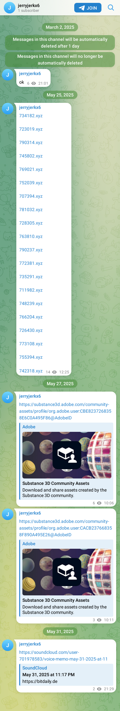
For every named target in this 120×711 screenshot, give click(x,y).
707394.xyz (31, 196)
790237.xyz (31, 249)
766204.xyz (31, 316)
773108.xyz (31, 343)
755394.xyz (31, 357)
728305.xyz (31, 223)
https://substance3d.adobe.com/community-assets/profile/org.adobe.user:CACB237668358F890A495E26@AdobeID (65, 528)
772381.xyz (31, 263)
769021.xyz (31, 169)
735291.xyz (31, 276)
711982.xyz (31, 290)
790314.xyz (31, 142)
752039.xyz (31, 182)
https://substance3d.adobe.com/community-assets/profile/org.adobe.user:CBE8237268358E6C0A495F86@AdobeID (65, 411)
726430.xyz (31, 330)
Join (88, 8)
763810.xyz (31, 236)
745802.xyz (31, 155)
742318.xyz (31, 370)
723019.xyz (31, 129)
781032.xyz (31, 209)
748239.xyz (31, 303)
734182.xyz (31, 115)
